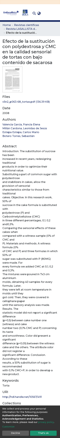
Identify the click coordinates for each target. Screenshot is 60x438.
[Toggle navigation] (55, 13)
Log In (46, 13)
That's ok (43, 433)
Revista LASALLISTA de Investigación (22, 28)
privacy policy (46, 422)
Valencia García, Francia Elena (21, 124)
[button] (39, 13)
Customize (8, 426)
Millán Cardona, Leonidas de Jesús (24, 128)
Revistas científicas (26, 25)
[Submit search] (34, 13)
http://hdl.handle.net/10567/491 (22, 396)
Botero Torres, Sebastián (18, 136)
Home (7, 25)
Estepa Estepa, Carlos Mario (20, 132)
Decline (15, 433)
